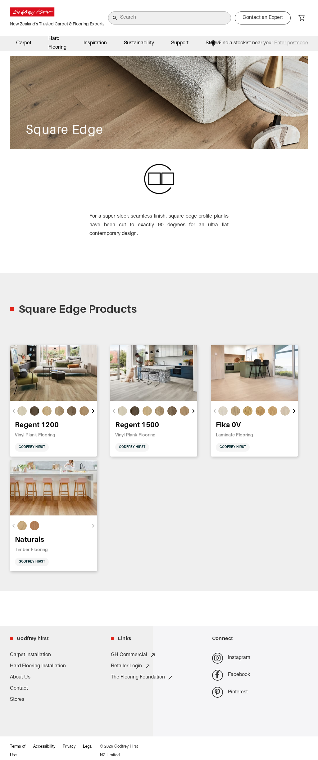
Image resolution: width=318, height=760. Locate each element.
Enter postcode (291, 43)
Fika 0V (228, 424)
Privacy (69, 747)
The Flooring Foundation (142, 677)
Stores (213, 43)
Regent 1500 (137, 424)
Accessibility (44, 747)
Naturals (29, 539)
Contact (19, 688)
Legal (88, 747)
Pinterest (230, 692)
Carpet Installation (30, 655)
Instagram (231, 658)
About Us (20, 677)
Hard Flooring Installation (38, 666)
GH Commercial (133, 655)
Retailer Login (131, 666)
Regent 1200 (37, 424)
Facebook (231, 675)
